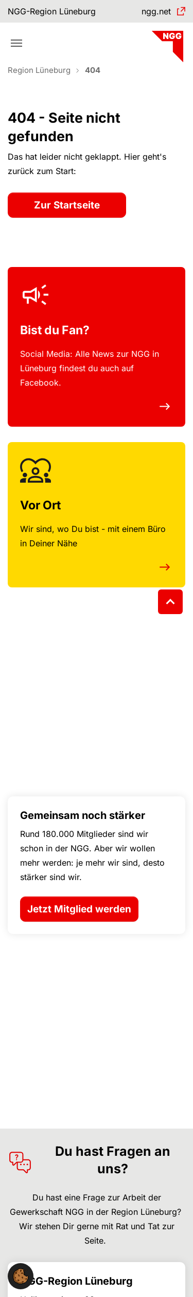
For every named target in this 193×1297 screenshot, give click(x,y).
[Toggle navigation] (16, 43)
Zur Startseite (67, 205)
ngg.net (156, 11)
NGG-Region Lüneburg (52, 11)
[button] (20, 1275)
